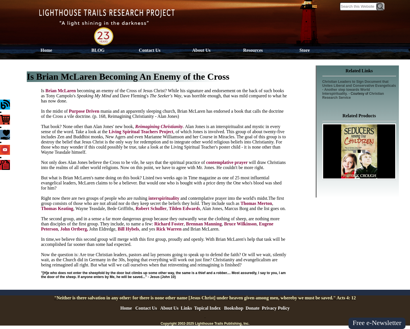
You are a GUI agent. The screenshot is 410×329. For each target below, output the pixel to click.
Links (186, 308)
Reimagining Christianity (159, 126)
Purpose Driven (85, 111)
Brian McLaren (61, 90)
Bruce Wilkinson (240, 223)
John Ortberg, (74, 229)
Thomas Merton (256, 203)
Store (305, 50)
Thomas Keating (57, 208)
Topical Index (207, 308)
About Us (201, 50)
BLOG (97, 50)
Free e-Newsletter (376, 322)
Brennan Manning (204, 223)
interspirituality (163, 198)
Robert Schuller (151, 208)
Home (46, 50)
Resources (253, 50)
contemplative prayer (227, 162)
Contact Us (150, 50)
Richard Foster (169, 223)
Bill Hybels (128, 229)
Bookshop (233, 308)
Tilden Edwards (184, 208)
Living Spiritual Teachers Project (141, 131)
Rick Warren (169, 229)
